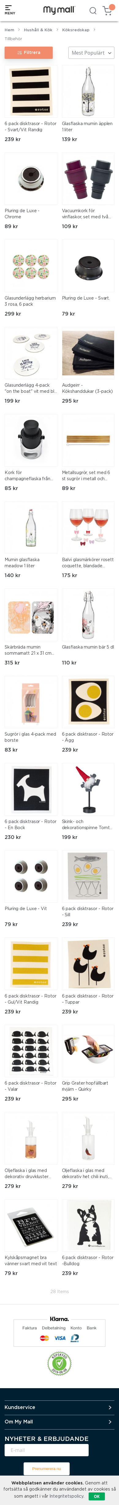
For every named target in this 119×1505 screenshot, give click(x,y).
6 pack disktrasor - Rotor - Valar (30, 1086)
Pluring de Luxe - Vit (26, 909)
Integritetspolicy (66, 1496)
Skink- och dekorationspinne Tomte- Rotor (88, 825)
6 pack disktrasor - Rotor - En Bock (30, 825)
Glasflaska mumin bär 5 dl (88, 647)
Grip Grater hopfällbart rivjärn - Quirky (85, 1086)
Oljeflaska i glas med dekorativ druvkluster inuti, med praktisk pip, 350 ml (28, 1174)
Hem (9, 30)
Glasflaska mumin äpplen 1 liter (87, 127)
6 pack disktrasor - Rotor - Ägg (88, 737)
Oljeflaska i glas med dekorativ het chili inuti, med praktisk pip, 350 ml (87, 1174)
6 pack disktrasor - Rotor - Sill (88, 912)
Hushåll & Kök (38, 30)
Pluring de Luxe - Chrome (22, 214)
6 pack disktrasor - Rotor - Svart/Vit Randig (30, 127)
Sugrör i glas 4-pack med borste (30, 737)
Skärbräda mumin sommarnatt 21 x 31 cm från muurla (28, 651)
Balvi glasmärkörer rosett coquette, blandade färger (88, 563)
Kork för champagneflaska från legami (27, 476)
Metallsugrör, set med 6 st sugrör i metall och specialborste (86, 476)
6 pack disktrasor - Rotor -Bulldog (88, 1261)
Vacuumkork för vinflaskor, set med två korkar (85, 214)
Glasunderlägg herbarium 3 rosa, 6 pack (30, 301)
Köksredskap (76, 30)
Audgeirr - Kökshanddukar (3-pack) (87, 388)
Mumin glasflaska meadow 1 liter (22, 563)
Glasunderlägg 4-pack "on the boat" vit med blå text (31, 389)
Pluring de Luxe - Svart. (86, 298)
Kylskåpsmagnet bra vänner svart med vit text (31, 1261)
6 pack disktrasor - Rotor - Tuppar (88, 999)
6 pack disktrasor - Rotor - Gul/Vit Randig (30, 999)
